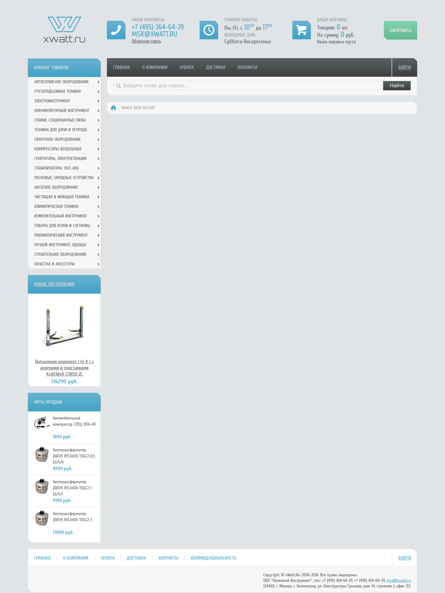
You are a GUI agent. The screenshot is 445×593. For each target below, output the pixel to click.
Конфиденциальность (213, 558)
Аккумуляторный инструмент (61, 110)
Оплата (187, 67)
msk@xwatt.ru (154, 34)
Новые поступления (54, 284)
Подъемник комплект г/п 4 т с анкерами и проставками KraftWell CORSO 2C (64, 368)
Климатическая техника (56, 206)
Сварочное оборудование (57, 139)
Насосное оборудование (56, 187)
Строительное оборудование (60, 254)
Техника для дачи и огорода (60, 129)
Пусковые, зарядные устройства (64, 177)
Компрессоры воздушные (58, 149)
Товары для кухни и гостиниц (62, 225)
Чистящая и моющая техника (61, 197)
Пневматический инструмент (61, 235)
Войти (404, 67)
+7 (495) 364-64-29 (158, 27)
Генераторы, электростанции (60, 158)
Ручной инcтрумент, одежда (60, 244)
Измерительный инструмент (60, 216)
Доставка (215, 67)
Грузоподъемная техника (57, 91)
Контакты (247, 67)
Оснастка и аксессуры (54, 264)
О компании (154, 67)
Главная (121, 67)
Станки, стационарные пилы (60, 120)
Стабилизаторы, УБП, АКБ (56, 168)
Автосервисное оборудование (61, 81)
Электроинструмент (52, 101)
